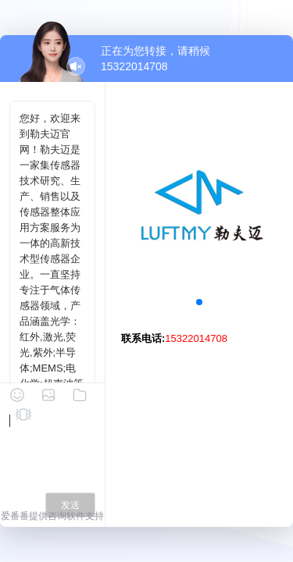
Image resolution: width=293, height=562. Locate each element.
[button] (199, 302)
